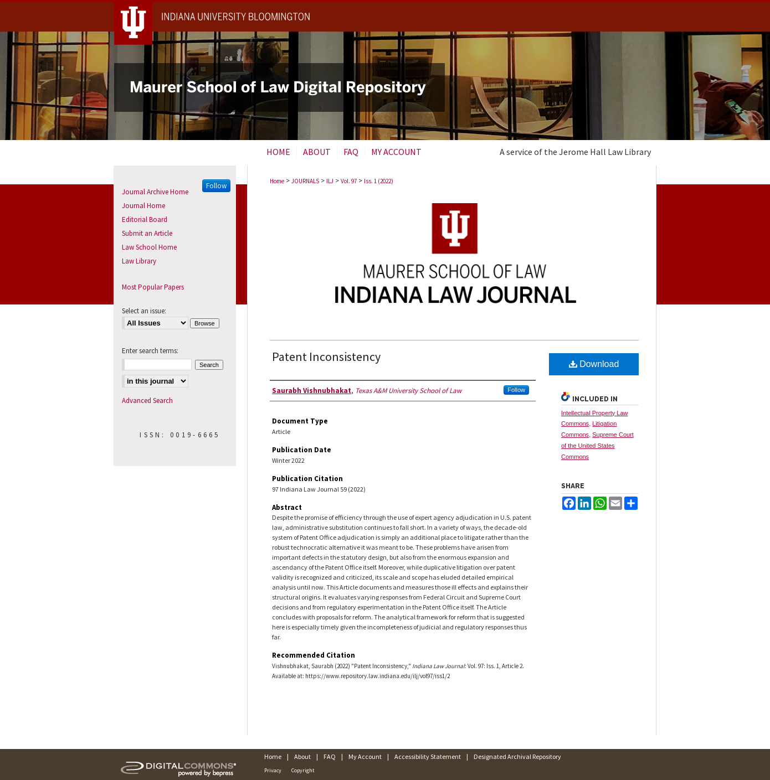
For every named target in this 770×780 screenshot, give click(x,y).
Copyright (303, 770)
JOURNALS (305, 181)
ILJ (329, 181)
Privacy (272, 770)
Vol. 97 (349, 181)
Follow (516, 389)
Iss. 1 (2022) (378, 181)
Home (277, 181)
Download (594, 364)
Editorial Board (144, 219)
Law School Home (149, 247)
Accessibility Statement (427, 756)
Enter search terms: (150, 350)
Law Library (139, 261)
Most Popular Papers (153, 287)
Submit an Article (147, 233)
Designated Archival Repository (517, 756)
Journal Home (143, 205)
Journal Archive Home (155, 192)
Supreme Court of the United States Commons (597, 445)
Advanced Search (147, 400)
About (302, 756)
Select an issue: (144, 311)
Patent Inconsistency (326, 356)
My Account (365, 756)
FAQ (330, 756)
